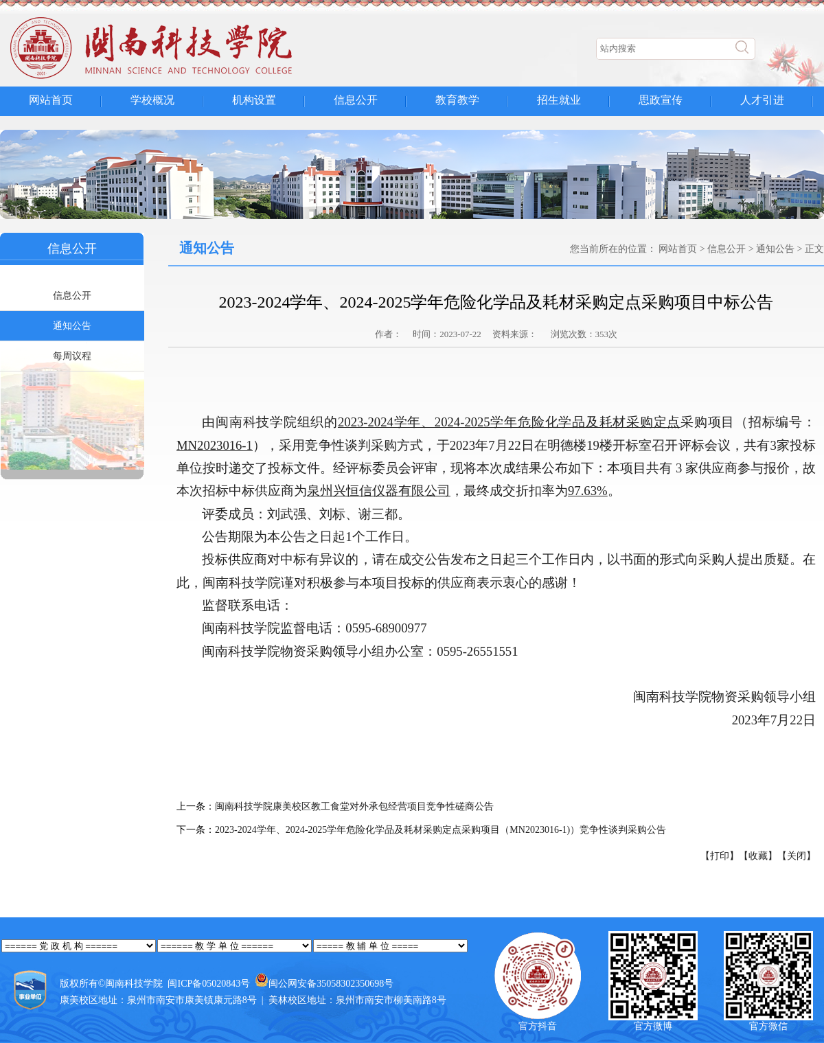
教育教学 (457, 100)
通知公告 (72, 326)
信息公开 (356, 100)
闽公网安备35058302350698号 (330, 983)
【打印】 (719, 856)
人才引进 (762, 100)
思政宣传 (661, 100)
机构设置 (254, 100)
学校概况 (152, 100)
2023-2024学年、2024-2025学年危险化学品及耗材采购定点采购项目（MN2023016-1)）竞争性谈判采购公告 (440, 830)
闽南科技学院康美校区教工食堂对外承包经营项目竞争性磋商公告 (354, 806)
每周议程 (72, 356)
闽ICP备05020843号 (209, 983)
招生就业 (559, 100)
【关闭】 (796, 856)
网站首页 (51, 100)
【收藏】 (758, 856)
